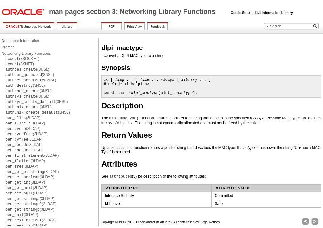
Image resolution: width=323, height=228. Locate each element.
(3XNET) (19, 64)
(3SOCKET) (22, 58)
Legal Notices (210, 222)
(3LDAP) (23, 118)
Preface (8, 47)
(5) (123, 176)
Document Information (20, 41)
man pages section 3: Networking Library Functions (133, 12)
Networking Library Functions (26, 53)
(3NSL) (27, 69)
